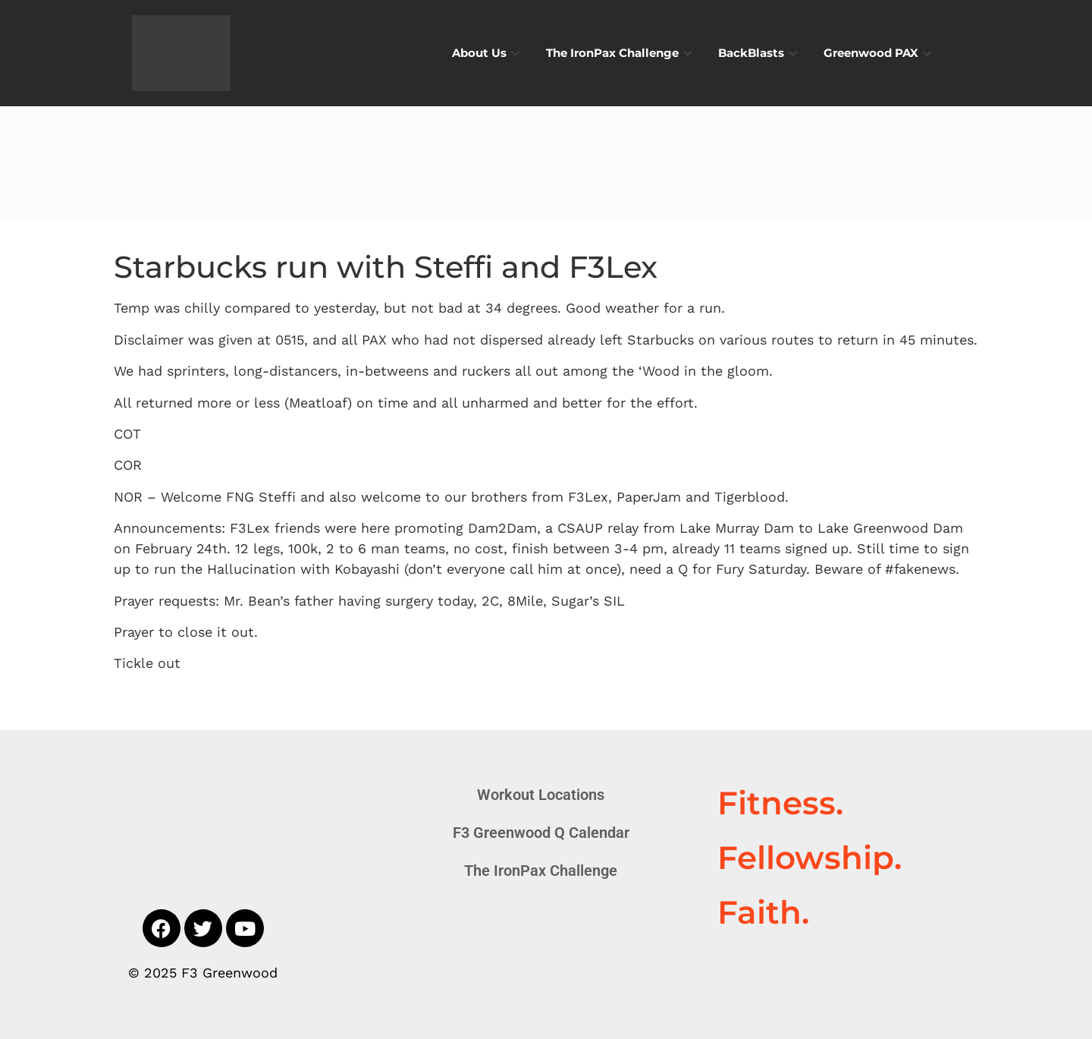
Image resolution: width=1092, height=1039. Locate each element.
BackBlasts (759, 53)
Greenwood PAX (879, 53)
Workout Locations (540, 795)
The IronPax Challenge (620, 53)
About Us (487, 53)
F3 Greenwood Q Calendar (541, 832)
